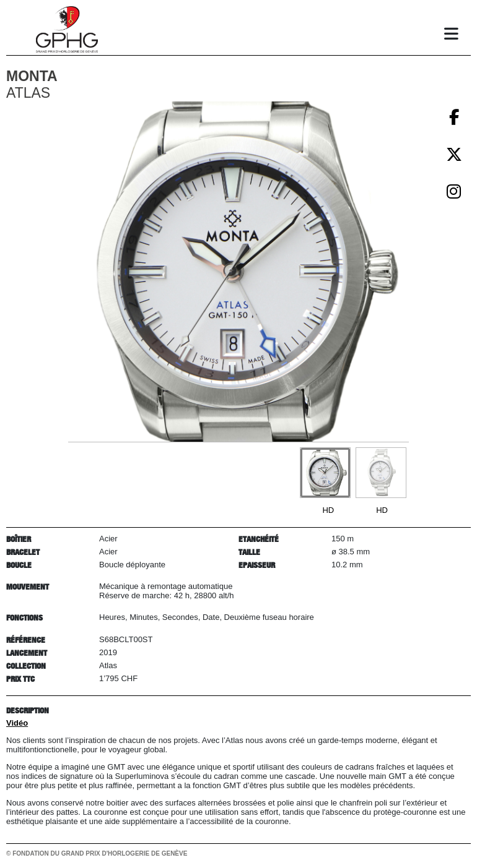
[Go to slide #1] (325, 472)
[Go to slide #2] (381, 472)
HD (328, 510)
